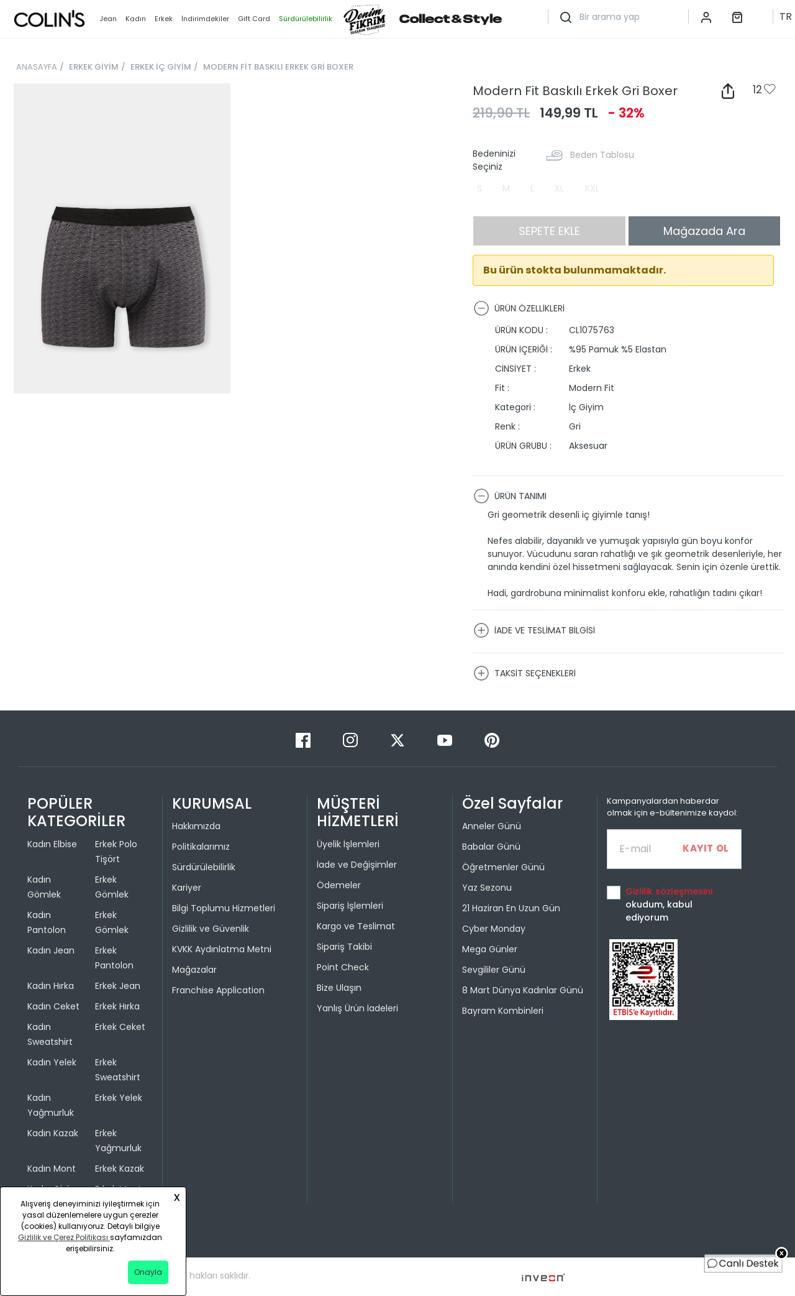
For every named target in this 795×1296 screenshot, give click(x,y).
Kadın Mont (51, 1168)
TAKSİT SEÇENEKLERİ (524, 673)
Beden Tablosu (602, 155)
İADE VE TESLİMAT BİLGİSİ (534, 630)
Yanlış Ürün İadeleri (357, 1008)
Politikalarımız (201, 846)
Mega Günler (489, 949)
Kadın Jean (51, 950)
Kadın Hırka (50, 986)
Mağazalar (194, 969)
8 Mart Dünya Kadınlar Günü (522, 990)
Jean (108, 19)
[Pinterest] (491, 739)
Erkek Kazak (119, 1168)
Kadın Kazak (52, 1133)
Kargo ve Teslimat (356, 926)
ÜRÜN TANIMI (510, 496)
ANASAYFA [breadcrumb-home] (36, 67)
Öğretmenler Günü (503, 867)
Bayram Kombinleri (502, 1010)
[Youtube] (446, 739)
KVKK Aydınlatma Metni (221, 949)
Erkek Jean (117, 986)
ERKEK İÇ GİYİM (160, 67)
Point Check (343, 967)
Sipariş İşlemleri (350, 905)
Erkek (164, 19)
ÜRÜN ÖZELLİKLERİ (519, 308)
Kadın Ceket (53, 1006)
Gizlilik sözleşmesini (668, 891)
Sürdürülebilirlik (203, 867)
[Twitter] (398, 739)
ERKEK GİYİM (94, 67)
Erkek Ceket (120, 1027)
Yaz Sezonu (487, 887)
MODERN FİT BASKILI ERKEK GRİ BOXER (278, 67)
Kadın (135, 19)
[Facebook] (304, 739)
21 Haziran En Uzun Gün (511, 908)
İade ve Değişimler (357, 864)
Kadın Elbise (52, 844)
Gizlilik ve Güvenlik (210, 928)
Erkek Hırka (117, 1006)
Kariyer (186, 887)
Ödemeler (339, 885)
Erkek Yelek (118, 1097)
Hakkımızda (196, 826)
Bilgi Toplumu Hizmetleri (223, 908)
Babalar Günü (491, 846)
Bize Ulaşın (339, 987)
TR (785, 16)
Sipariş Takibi (344, 946)
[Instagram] (351, 739)
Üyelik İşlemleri (348, 844)
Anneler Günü (491, 826)
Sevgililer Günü (493, 969)
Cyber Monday (493, 928)
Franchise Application (218, 990)
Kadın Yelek (51, 1062)
